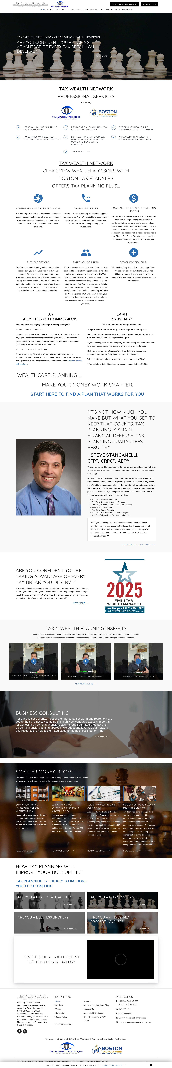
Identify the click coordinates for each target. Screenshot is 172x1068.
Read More (79, 603)
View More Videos (84, 684)
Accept (119, 1065)
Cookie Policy (108, 1065)
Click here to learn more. (136, 545)
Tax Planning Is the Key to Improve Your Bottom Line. (45, 883)
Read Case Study (25, 851)
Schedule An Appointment (124, 4)
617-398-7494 (149, 4)
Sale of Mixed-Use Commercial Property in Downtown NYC (65, 807)
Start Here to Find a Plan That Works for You (87, 394)
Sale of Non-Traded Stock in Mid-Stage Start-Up (139, 806)
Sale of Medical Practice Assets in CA (101, 806)
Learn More (101, 737)
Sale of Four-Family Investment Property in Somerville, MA (29, 807)
